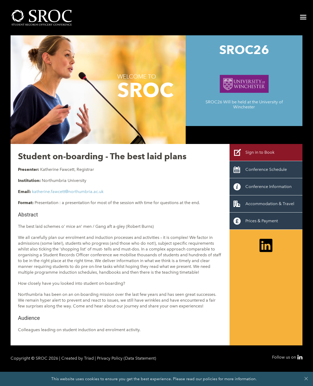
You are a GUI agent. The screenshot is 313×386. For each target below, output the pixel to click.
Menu (303, 17)
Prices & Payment (261, 220)
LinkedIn (299, 357)
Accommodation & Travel (269, 203)
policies (210, 379)
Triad (89, 358)
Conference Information (268, 186)
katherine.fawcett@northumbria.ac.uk (68, 191)
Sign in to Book (259, 152)
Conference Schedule (266, 169)
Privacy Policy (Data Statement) (126, 358)
